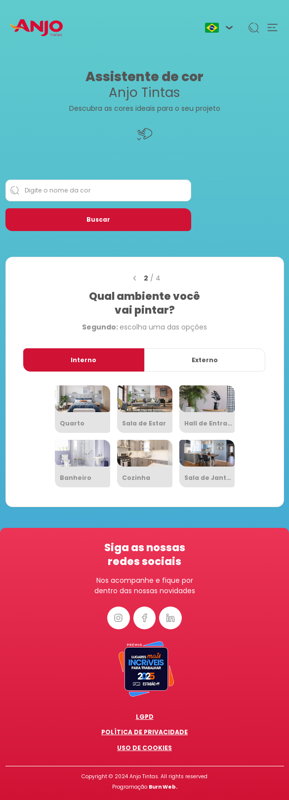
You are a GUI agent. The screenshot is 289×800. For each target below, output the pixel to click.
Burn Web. (163, 787)
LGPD (145, 716)
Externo (205, 360)
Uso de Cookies (144, 748)
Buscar (98, 219)
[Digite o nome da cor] (98, 190)
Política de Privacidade (144, 732)
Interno (83, 360)
